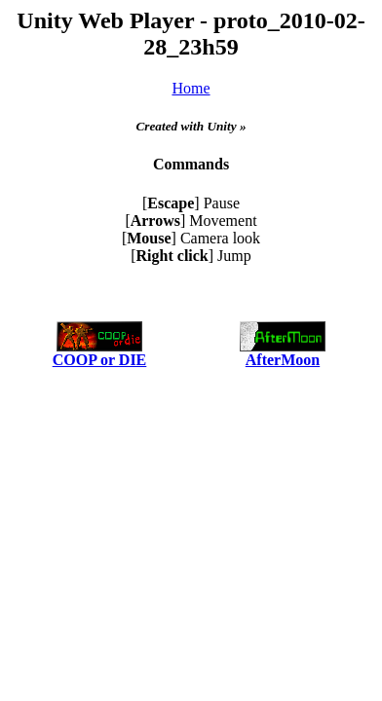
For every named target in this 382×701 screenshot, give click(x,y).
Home (191, 88)
